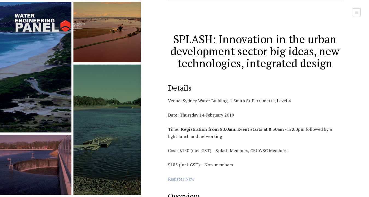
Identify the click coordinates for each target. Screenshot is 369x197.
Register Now (181, 179)
